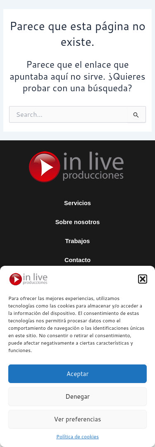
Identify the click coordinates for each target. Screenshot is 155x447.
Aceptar (78, 373)
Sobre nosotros (77, 222)
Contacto (77, 260)
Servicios (77, 203)
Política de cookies (77, 436)
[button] (142, 279)
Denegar (77, 396)
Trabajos (77, 241)
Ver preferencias (77, 419)
